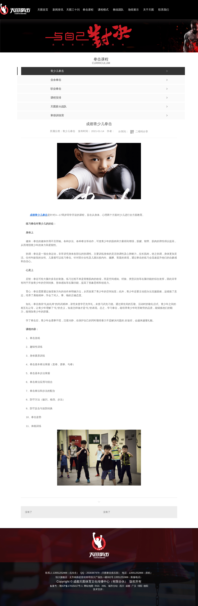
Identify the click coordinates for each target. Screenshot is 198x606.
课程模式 (103, 9)
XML (104, 586)
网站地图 (88, 586)
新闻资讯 (58, 9)
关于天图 (148, 9)
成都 (128, 586)
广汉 (134, 586)
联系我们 (163, 9)
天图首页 (42, 9)
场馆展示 (133, 9)
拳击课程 (88, 9)
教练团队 (118, 9)
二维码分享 (141, 131)
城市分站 (113, 586)
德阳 (145, 586)
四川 (121, 586)
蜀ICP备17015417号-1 (71, 586)
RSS (97, 586)
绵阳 (140, 586)
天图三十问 (73, 9)
